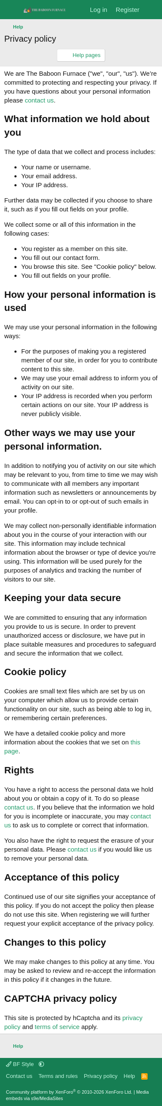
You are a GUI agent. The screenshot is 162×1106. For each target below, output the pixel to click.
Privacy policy (100, 1076)
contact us (39, 100)
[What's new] (152, 9)
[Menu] (12, 9)
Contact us (19, 1076)
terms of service (57, 1026)
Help (129, 1076)
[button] (41, 1064)
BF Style (20, 1064)
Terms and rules (58, 1076)
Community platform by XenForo (69, 1092)
